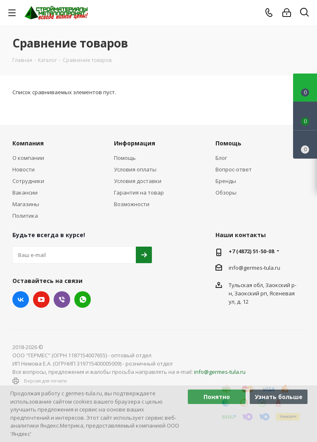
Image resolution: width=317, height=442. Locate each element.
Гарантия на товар (139, 192)
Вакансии (25, 192)
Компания (28, 143)
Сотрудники (28, 181)
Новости (23, 169)
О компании (28, 158)
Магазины (25, 204)
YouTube (41, 299)
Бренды (225, 181)
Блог (221, 158)
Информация (134, 143)
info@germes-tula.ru (254, 267)
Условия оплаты (135, 169)
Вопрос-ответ (233, 169)
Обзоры (226, 192)
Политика (25, 215)
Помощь (125, 158)
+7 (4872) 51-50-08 (251, 251)
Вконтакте (20, 299)
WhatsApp (82, 299)
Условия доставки (137, 181)
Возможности (131, 204)
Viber (62, 299)
